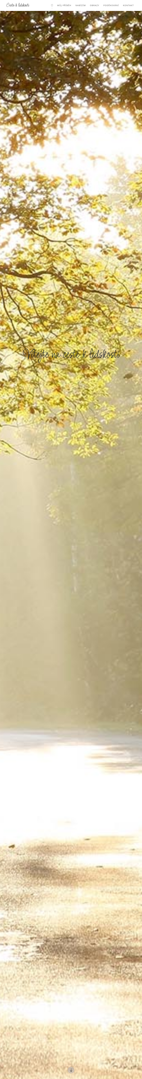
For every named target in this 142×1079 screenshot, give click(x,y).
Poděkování (111, 5)
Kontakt (128, 5)
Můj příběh (64, 5)
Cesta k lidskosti (17, 5)
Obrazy (94, 5)
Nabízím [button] (80, 5)
